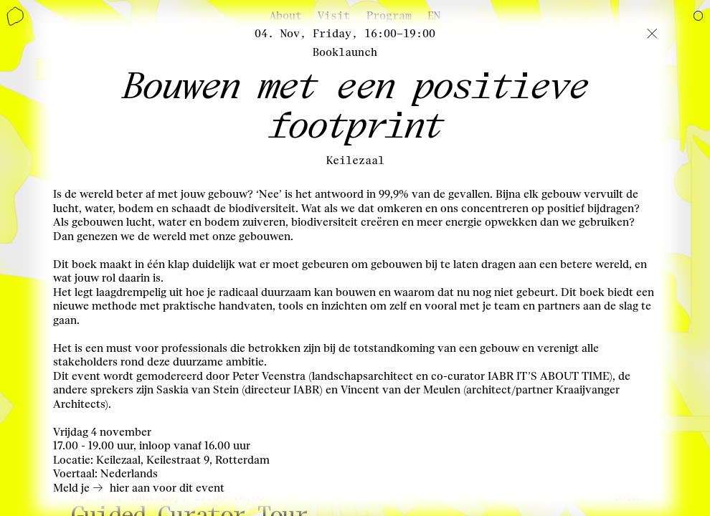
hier (119, 488)
